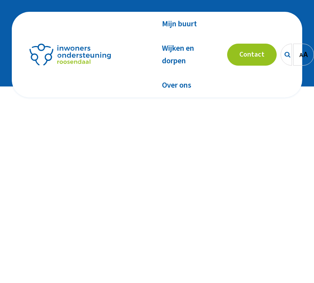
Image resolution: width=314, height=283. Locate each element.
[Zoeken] (286, 55)
